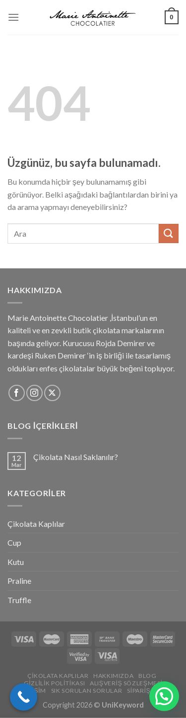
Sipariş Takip (148, 690)
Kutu (15, 561)
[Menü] (13, 17)
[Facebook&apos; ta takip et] (16, 393)
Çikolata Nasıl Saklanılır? (75, 457)
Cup (14, 542)
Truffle (19, 600)
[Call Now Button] (23, 697)
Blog (147, 675)
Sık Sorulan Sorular (87, 690)
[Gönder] (169, 233)
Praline (19, 580)
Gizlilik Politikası (54, 683)
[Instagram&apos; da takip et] (34, 393)
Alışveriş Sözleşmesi (126, 683)
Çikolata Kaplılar (36, 523)
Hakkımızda (113, 675)
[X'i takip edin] (52, 393)
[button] (164, 696)
